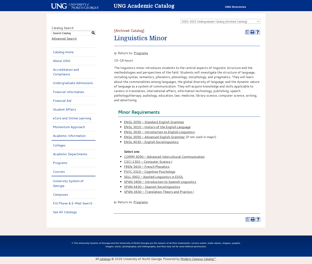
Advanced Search (64, 38)
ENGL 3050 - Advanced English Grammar (154, 136)
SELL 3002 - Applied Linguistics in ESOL (153, 176)
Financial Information (68, 91)
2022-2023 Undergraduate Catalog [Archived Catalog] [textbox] (214, 21)
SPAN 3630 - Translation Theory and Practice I (159, 191)
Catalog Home (63, 52)
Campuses (60, 194)
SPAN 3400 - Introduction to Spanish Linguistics (160, 181)
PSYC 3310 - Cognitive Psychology (149, 171)
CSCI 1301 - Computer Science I (148, 161)
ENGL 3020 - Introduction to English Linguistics (159, 132)
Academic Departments (70, 154)
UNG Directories (235, 6)
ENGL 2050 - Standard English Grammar (154, 122)
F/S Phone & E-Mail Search (72, 203)
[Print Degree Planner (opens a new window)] (247, 32)
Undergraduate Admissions (73, 82)
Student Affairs (64, 109)
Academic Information (69, 135)
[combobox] (220, 21)
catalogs (105, 259)
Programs (60, 162)
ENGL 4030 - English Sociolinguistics (151, 141)
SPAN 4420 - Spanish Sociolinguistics (152, 186)
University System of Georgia (68, 183)
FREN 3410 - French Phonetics (147, 166)
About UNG (61, 60)
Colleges (59, 145)
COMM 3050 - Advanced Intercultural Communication (164, 156)
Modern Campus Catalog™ (198, 259)
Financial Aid (62, 100)
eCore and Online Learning (72, 118)
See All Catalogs (65, 212)
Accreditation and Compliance (66, 71)
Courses (59, 171)
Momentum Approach (69, 127)
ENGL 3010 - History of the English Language (157, 127)
